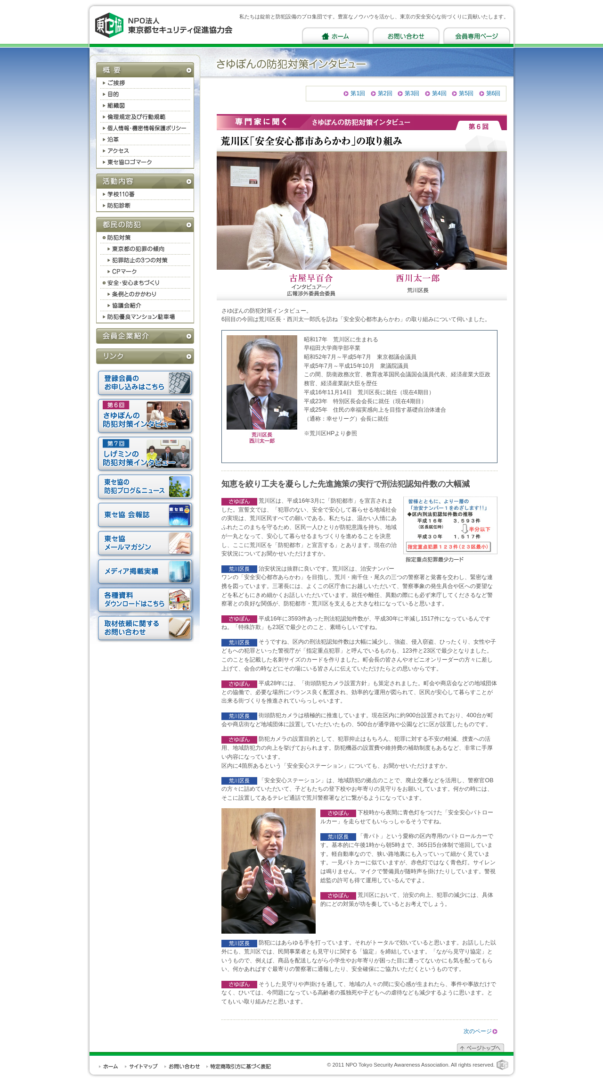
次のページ (478, 1031)
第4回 (439, 93)
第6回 (493, 93)
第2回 (385, 93)
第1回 (357, 93)
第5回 (466, 93)
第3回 (412, 93)
